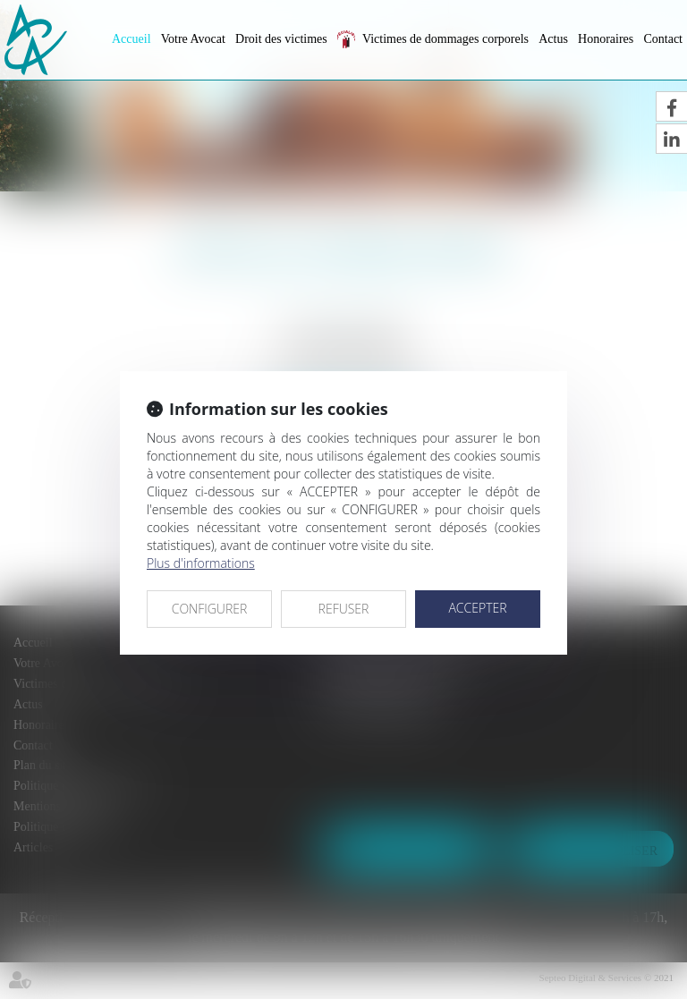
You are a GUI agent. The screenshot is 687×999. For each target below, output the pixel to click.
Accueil (131, 39)
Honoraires (605, 39)
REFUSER (343, 608)
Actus (553, 39)
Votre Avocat (193, 39)
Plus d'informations (201, 563)
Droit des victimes (281, 39)
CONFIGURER (210, 608)
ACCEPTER (477, 607)
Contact (663, 39)
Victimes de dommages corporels (445, 39)
